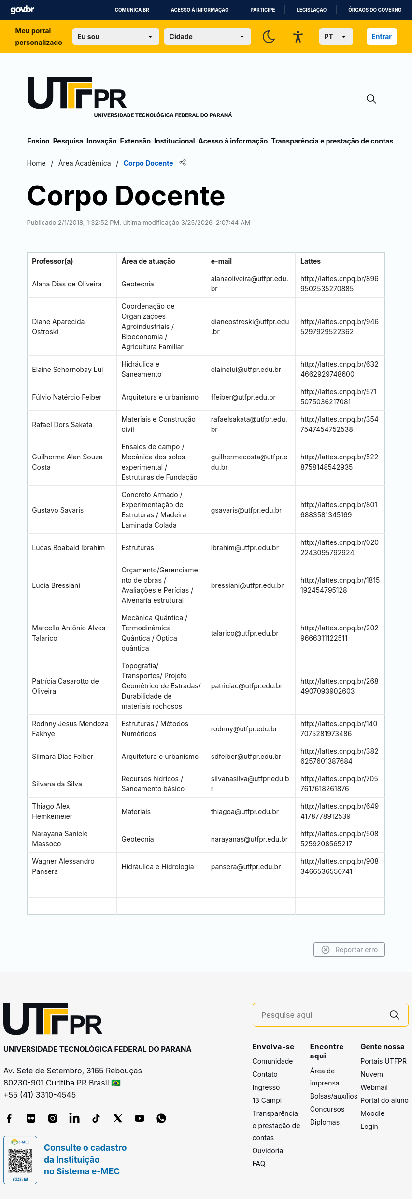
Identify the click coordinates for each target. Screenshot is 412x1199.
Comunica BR (132, 10)
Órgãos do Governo (374, 10)
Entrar (381, 36)
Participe (263, 10)
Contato (265, 1074)
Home (37, 163)
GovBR (22, 9)
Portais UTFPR (383, 1061)
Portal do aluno (384, 1100)
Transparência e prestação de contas (332, 141)
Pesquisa (68, 141)
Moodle (372, 1113)
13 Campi (267, 1100)
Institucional (174, 141)
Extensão (135, 141)
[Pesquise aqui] (321, 1015)
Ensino (39, 141)
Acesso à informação (200, 10)
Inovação (101, 141)
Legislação (312, 10)
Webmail (374, 1087)
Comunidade (273, 1061)
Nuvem (371, 1074)
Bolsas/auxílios (333, 1096)
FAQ (259, 1163)
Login (369, 1126)
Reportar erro (349, 950)
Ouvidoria (268, 1150)
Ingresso (266, 1087)
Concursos (327, 1109)
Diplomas (325, 1122)
